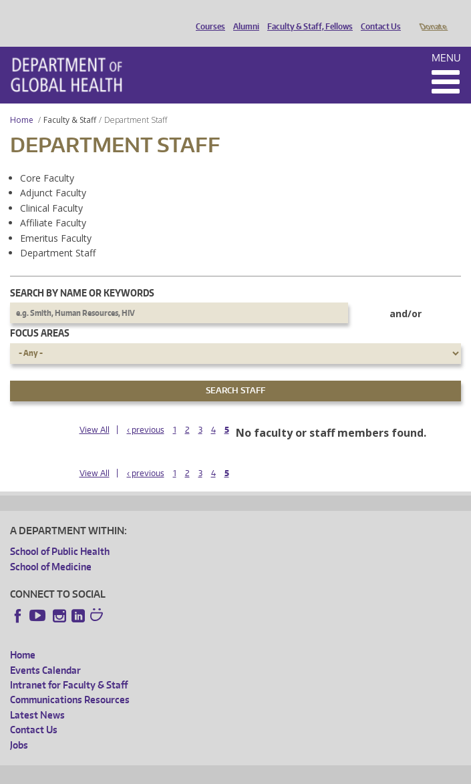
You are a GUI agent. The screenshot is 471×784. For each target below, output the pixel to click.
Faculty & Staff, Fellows (306, 15)
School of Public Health (60, 532)
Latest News (37, 696)
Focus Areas (39, 314)
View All (95, 411)
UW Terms (241, 772)
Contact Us (377, 15)
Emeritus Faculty (56, 219)
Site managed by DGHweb (320, 772)
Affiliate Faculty (53, 204)
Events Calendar (45, 651)
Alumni (243, 15)
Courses (207, 15)
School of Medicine (51, 548)
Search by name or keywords (82, 274)
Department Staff (58, 234)
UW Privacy (187, 772)
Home (21, 101)
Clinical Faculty (51, 189)
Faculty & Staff (69, 101)
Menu (446, 39)
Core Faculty (47, 159)
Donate (433, 15)
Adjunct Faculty (53, 174)
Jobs (19, 726)
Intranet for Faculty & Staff (69, 666)
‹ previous (145, 411)
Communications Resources (70, 681)
